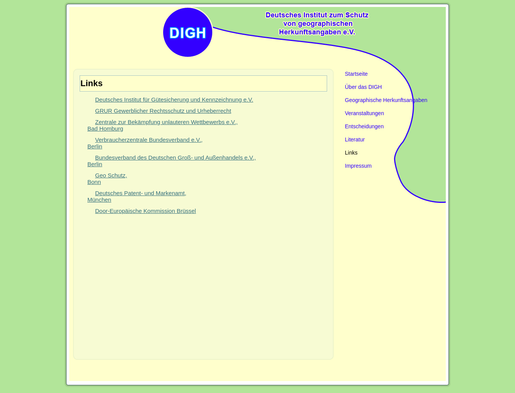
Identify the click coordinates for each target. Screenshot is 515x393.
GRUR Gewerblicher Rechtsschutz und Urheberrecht (163, 110)
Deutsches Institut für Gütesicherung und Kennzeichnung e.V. (174, 99)
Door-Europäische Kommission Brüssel (145, 211)
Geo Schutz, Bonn (107, 178)
